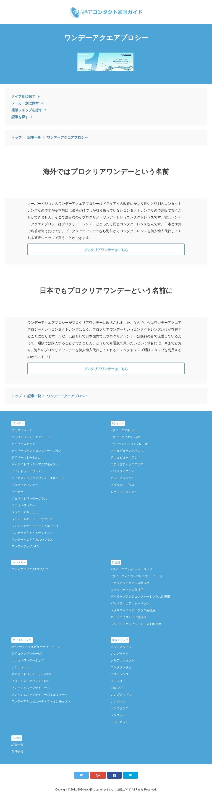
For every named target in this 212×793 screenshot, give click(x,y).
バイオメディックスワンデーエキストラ (38, 478)
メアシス (117, 681)
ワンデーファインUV (25, 546)
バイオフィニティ (122, 471)
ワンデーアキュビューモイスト (32, 532)
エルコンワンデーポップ (27, 660)
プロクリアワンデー (24, 485)
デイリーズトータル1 (25, 457)
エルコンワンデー (23, 430)
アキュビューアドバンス (127, 450)
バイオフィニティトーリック (130, 603)
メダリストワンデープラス (29, 498)
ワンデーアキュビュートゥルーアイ (35, 526)
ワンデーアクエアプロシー (67, 137)
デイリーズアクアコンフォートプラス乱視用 (140, 596)
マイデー (17, 491)
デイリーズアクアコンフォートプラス (36, 450)
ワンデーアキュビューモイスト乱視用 (136, 624)
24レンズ (117, 687)
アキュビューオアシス (125, 457)
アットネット (119, 722)
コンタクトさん (121, 667)
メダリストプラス (122, 485)
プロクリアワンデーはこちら (106, 250)
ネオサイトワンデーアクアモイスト (35, 464)
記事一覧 (34, 137)
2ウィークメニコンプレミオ (129, 444)
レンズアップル (121, 694)
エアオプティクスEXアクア (29, 569)
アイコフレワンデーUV (26, 653)
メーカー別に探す (25, 103)
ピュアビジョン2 (122, 478)
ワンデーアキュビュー (26, 512)
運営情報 (17, 751)
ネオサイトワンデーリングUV (31, 674)
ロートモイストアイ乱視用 (128, 617)
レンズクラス (119, 708)
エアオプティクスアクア (127, 464)
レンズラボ (118, 715)
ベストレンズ (119, 674)
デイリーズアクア (23, 444)
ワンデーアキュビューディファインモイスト (41, 701)
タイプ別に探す (23, 96)
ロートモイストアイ (124, 491)
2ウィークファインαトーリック (132, 569)
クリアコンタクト (122, 660)
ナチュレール (20, 667)
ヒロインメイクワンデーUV (29, 681)
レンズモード (119, 653)
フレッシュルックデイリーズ (30, 687)
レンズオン (118, 701)
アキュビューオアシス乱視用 (130, 583)
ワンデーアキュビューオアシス (32, 519)
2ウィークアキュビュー (126, 430)
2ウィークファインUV (125, 437)
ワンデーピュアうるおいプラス (32, 539)
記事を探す (20, 117)
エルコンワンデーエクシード (30, 437)
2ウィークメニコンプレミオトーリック (137, 576)
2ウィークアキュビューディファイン (35, 646)
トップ (16, 137)
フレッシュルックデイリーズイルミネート (39, 694)
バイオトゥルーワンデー (27, 471)
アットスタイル (121, 646)
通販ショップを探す (26, 110)
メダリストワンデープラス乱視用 (133, 610)
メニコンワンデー (23, 505)
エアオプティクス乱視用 (127, 589)
